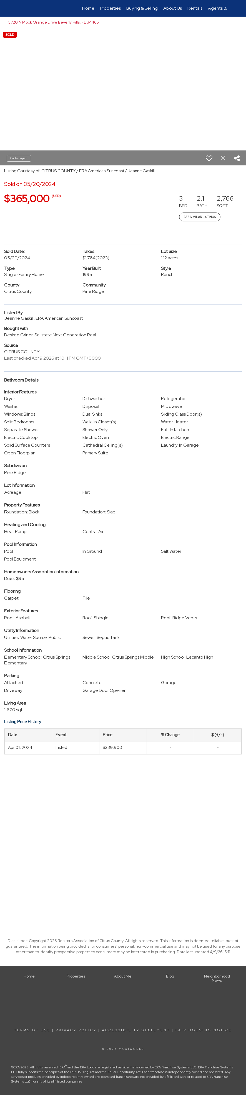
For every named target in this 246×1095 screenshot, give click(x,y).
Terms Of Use (32, 1030)
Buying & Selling (142, 8)
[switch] (209, 158)
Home (88, 8)
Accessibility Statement (136, 1030)
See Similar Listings (200, 217)
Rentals (194, 8)
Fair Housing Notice (203, 1030)
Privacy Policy (76, 1030)
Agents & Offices (225, 8)
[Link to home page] (22, 8)
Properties (110, 8)
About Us (172, 8)
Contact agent (18, 158)
